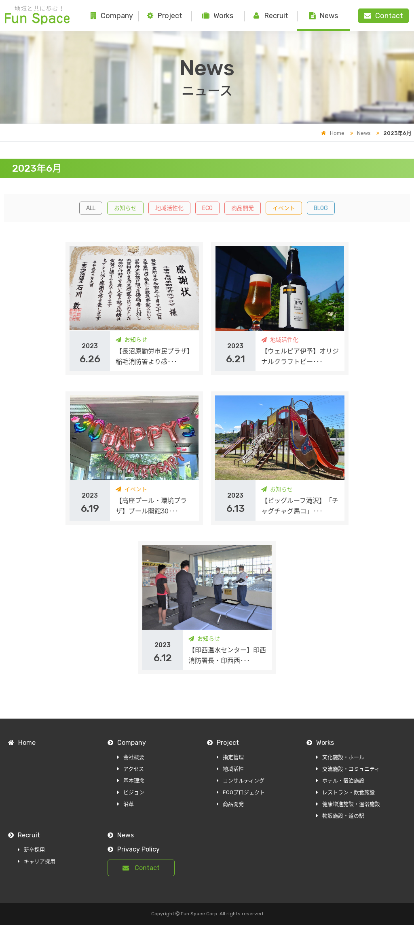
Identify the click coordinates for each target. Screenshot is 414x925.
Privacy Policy (134, 849)
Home (332, 133)
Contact (141, 868)
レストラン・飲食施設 (345, 792)
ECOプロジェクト (241, 792)
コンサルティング (240, 781)
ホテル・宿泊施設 (340, 781)
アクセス (130, 769)
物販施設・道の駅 (340, 816)
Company (112, 15)
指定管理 (230, 757)
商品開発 (242, 208)
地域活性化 (169, 208)
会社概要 (130, 757)
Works (217, 15)
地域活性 (230, 769)
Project (164, 15)
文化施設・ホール (340, 757)
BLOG (321, 208)
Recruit (270, 15)
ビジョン (130, 792)
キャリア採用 (36, 861)
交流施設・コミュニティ (348, 769)
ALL (90, 208)
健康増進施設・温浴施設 (348, 804)
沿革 (125, 804)
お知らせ (125, 208)
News (323, 15)
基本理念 (130, 781)
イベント (283, 208)
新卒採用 (31, 850)
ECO (207, 208)
